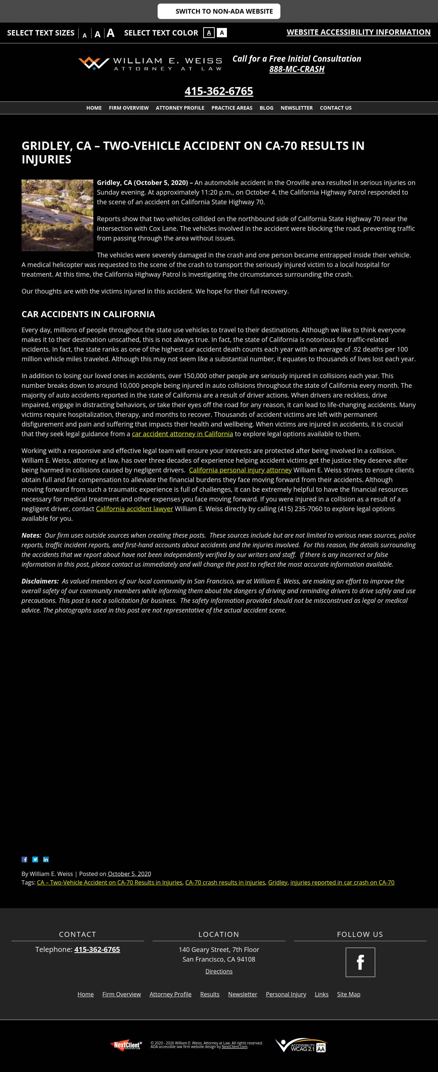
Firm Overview (129, 107)
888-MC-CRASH (297, 69)
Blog (267, 107)
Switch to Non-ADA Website (224, 11)
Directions (219, 971)
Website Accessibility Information (359, 32)
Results (210, 994)
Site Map (348, 994)
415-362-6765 (219, 91)
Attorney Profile (180, 107)
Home (94, 107)
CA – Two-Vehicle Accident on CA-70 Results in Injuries (109, 882)
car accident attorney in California (182, 433)
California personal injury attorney (240, 470)
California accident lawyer (134, 508)
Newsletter (297, 107)
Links (321, 994)
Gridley (278, 882)
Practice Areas (231, 107)
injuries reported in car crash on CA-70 (342, 882)
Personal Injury (286, 994)
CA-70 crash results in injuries (225, 882)
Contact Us (335, 107)
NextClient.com (234, 1046)
